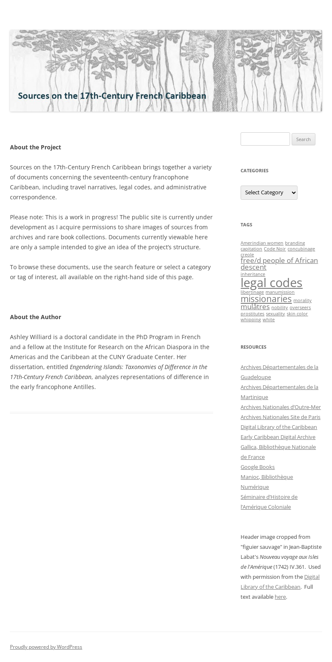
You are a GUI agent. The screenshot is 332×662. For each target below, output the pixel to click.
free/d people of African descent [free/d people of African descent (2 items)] (279, 263)
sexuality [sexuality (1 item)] (275, 314)
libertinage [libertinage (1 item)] (252, 292)
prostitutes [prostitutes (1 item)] (252, 314)
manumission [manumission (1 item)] (280, 292)
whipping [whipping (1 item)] (251, 319)
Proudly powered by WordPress (46, 646)
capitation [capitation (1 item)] (251, 249)
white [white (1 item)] (269, 319)
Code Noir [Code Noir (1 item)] (275, 249)
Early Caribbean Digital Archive (278, 437)
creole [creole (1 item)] (247, 255)
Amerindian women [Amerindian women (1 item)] (262, 243)
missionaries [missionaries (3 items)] (266, 299)
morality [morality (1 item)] (302, 300)
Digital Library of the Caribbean (279, 427)
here (280, 596)
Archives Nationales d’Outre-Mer (281, 407)
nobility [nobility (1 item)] (279, 307)
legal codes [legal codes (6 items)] (271, 282)
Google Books (258, 467)
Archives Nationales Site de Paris (280, 417)
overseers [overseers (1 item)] (300, 307)
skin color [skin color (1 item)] (297, 314)
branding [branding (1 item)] (295, 243)
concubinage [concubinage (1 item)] (301, 249)
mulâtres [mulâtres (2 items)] (255, 306)
